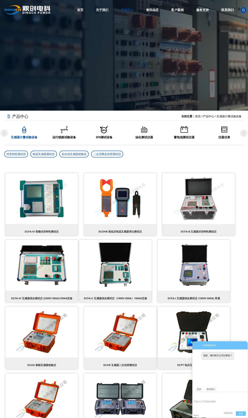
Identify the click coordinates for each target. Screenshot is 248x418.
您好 (199, 389)
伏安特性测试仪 (16, 154)
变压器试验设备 (111, 386)
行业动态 (137, 374)
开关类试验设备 (111, 392)
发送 (241, 413)
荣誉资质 (84, 374)
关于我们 (84, 361)
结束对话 (228, 413)
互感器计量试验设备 (229, 116)
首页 (198, 116)
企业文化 (84, 380)
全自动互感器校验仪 (74, 154)
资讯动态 (138, 361)
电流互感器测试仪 (44, 154)
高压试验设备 (111, 368)
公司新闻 (137, 368)
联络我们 (211, 389)
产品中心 (208, 116)
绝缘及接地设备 (111, 374)
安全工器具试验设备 (110, 380)
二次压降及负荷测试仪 (107, 154)
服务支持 (181, 361)
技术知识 (137, 380)
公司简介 (84, 368)
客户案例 (159, 361)
